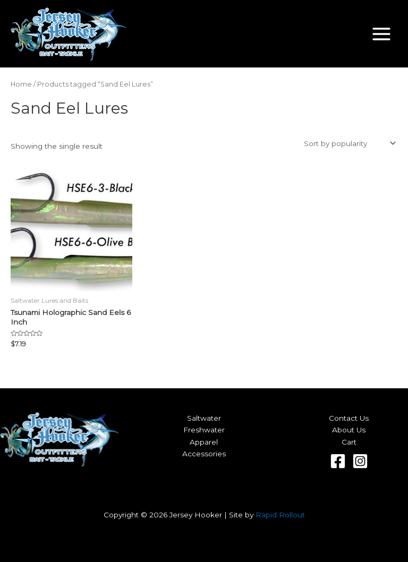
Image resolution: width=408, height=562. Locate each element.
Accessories (204, 453)
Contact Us (349, 418)
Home (21, 84)
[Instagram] (360, 461)
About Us (349, 429)
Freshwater (204, 429)
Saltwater (204, 418)
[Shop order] (348, 143)
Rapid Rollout (280, 514)
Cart (349, 442)
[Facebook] (338, 461)
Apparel (204, 442)
